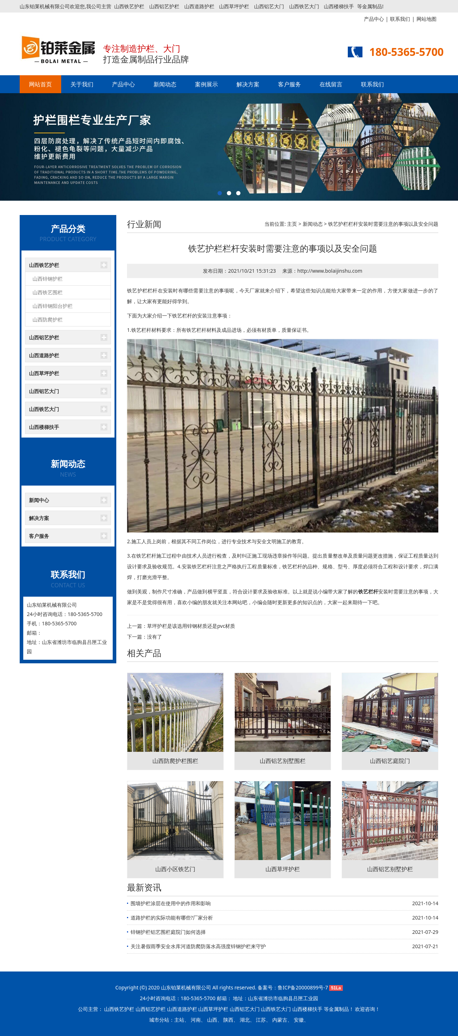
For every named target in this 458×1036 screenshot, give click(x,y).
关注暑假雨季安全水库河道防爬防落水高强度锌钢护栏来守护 (198, 946)
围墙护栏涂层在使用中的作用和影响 (171, 903)
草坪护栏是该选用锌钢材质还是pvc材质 (191, 625)
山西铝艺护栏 (164, 6)
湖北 (245, 1019)
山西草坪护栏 (234, 6)
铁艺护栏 (137, 290)
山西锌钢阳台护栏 (53, 305)
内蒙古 (279, 1019)
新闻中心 (39, 500)
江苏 (261, 1019)
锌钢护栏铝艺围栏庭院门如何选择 (168, 931)
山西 (212, 1019)
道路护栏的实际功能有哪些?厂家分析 (172, 917)
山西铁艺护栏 (129, 6)
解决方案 (248, 84)
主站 (179, 1019)
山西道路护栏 (199, 6)
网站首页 (40, 84)
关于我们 (81, 84)
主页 (292, 223)
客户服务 (289, 84)
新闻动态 (165, 84)
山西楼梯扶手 (339, 6)
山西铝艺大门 (269, 6)
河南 (196, 1019)
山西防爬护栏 (48, 319)
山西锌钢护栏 (48, 278)
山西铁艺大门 (304, 6)
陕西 (228, 1019)
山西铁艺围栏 (48, 292)
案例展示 (206, 84)
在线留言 (331, 84)
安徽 (299, 1019)
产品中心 (123, 84)
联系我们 (372, 84)
